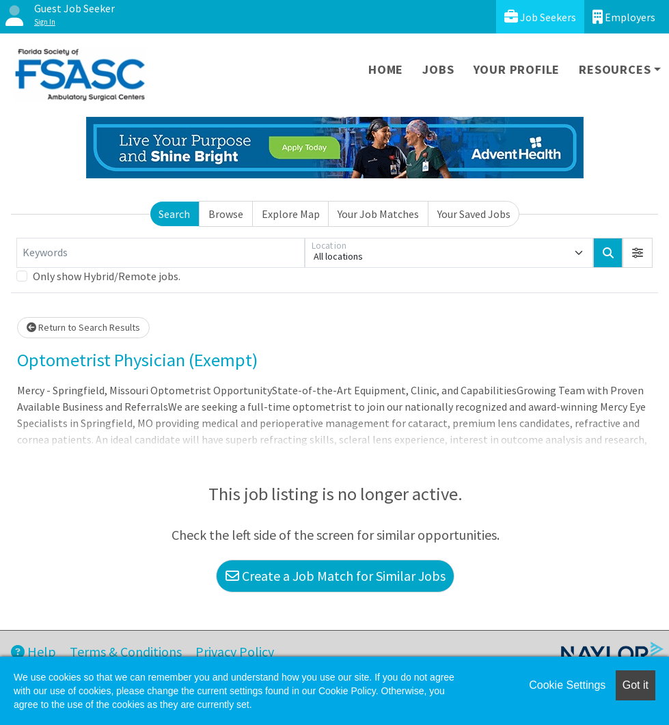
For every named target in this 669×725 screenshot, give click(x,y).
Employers (623, 16)
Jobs (438, 69)
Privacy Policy (234, 651)
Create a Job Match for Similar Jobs (336, 575)
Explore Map (291, 214)
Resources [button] (615, 69)
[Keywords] (160, 253)
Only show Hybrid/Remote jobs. (106, 276)
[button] (638, 253)
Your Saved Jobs (473, 214)
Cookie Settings (567, 685)
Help (33, 651)
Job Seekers (540, 16)
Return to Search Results (83, 327)
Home (385, 69)
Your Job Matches (378, 214)
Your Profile (517, 69)
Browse (225, 214)
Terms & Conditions (126, 651)
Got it (635, 685)
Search (174, 214)
